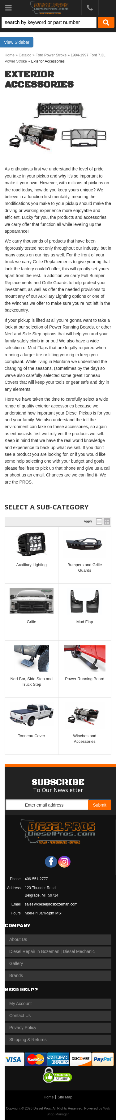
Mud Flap (84, 621)
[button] (58, 22)
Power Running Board (84, 678)
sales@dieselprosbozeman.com (51, 904)
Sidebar (22, 42)
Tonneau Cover (31, 736)
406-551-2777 (36, 879)
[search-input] (49, 22)
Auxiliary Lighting (31, 564)
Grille (31, 621)
